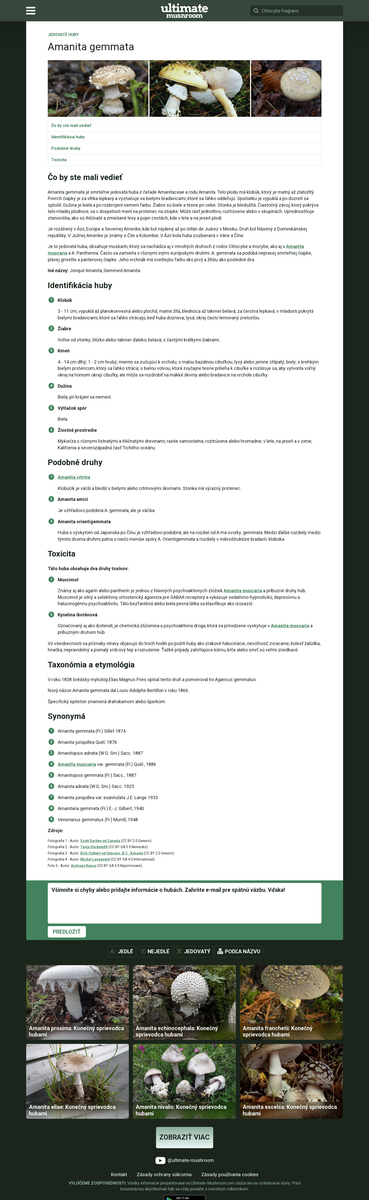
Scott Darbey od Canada (100, 841)
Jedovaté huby (63, 35)
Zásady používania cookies (229, 1174)
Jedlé (125, 951)
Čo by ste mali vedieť (71, 125)
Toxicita (59, 159)
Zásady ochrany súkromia (164, 1174)
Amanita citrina (74, 477)
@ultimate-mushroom (185, 1160)
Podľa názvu (242, 951)
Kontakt (119, 1174)
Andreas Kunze (83, 866)
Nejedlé (159, 951)
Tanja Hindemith (94, 847)
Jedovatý (197, 951)
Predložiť (67, 932)
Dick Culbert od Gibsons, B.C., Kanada (111, 853)
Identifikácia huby (68, 137)
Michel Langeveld (95, 859)
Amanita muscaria (243, 590)
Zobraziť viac (184, 1137)
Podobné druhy (65, 148)
